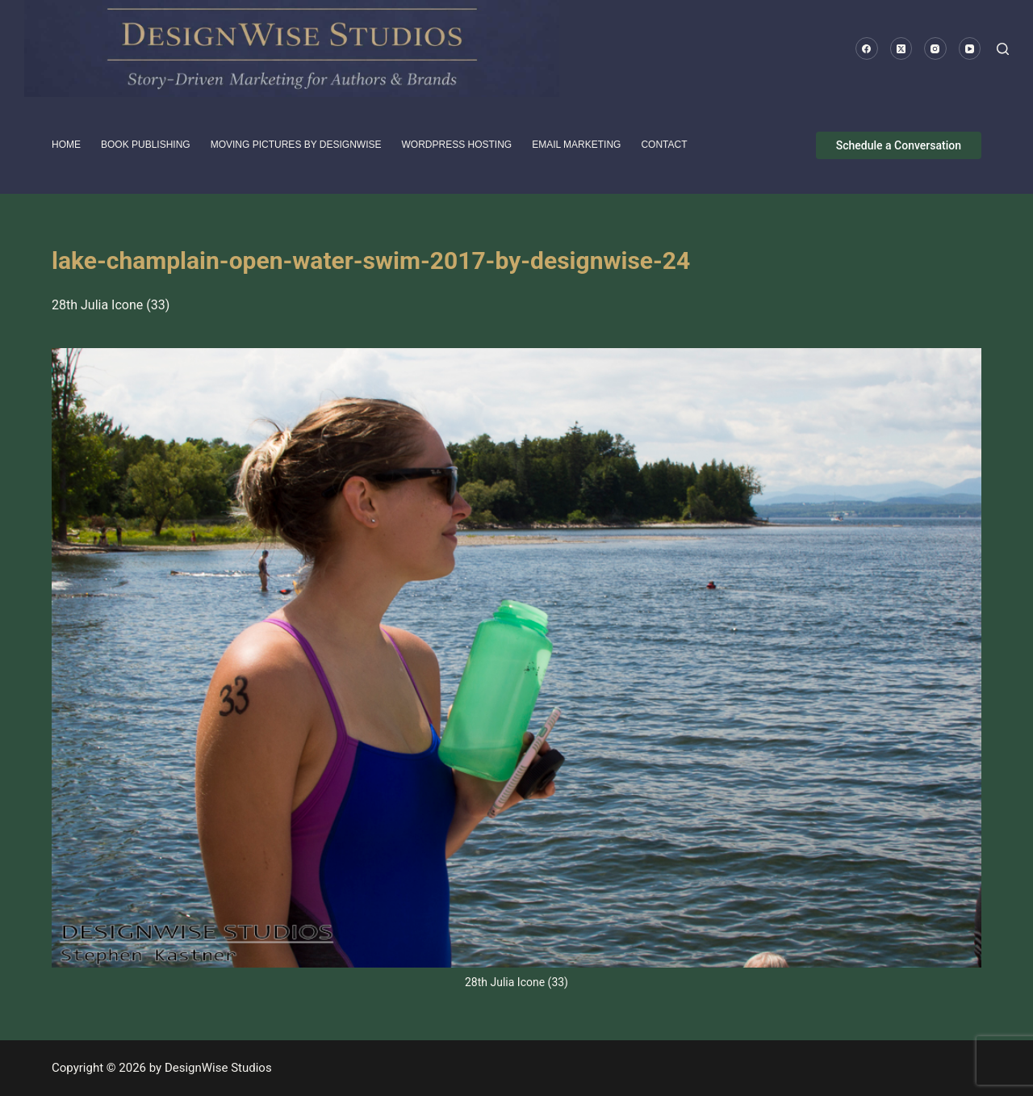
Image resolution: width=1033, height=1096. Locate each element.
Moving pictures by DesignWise (296, 144)
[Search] (1003, 49)
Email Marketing (576, 144)
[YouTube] (970, 48)
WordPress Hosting (457, 144)
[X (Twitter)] (901, 48)
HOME (66, 144)
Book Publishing (145, 144)
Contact (664, 144)
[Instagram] (935, 48)
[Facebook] (866, 48)
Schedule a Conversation (898, 145)
